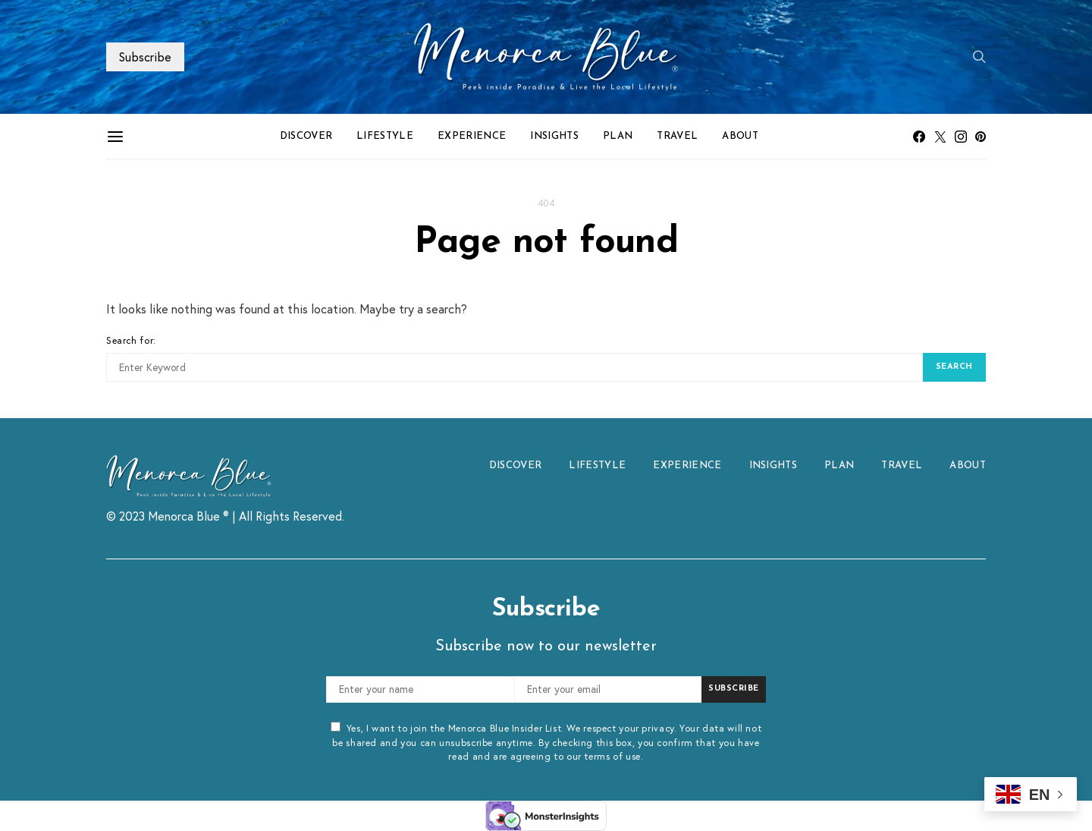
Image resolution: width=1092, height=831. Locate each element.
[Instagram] (961, 137)
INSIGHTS (554, 136)
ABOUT (740, 136)
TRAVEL (677, 136)
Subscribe (145, 57)
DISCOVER (306, 136)
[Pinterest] (980, 137)
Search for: (131, 340)
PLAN (617, 136)
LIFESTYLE (384, 136)
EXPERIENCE (472, 136)
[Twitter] (940, 137)
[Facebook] (919, 137)
